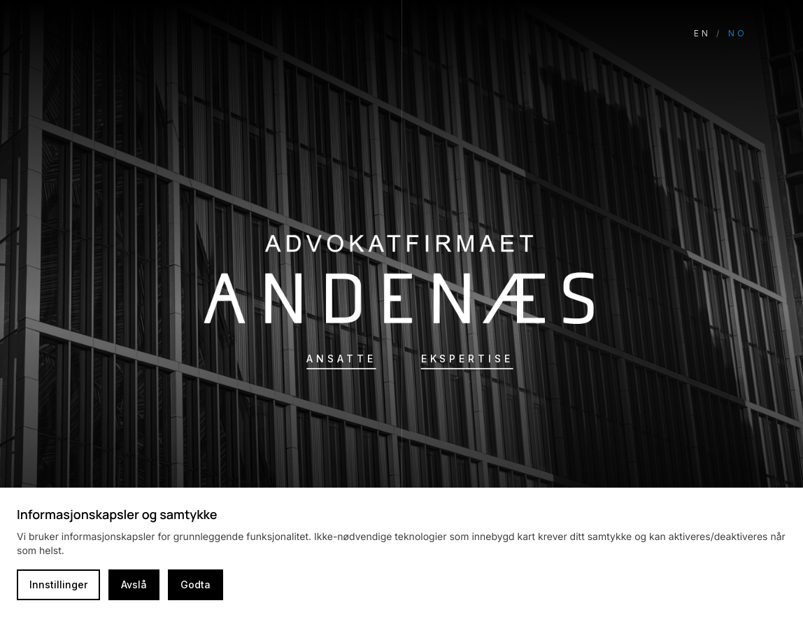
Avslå (134, 584)
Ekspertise (467, 358)
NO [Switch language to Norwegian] (737, 33)
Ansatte (341, 358)
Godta (195, 584)
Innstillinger (58, 584)
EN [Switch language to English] (702, 33)
